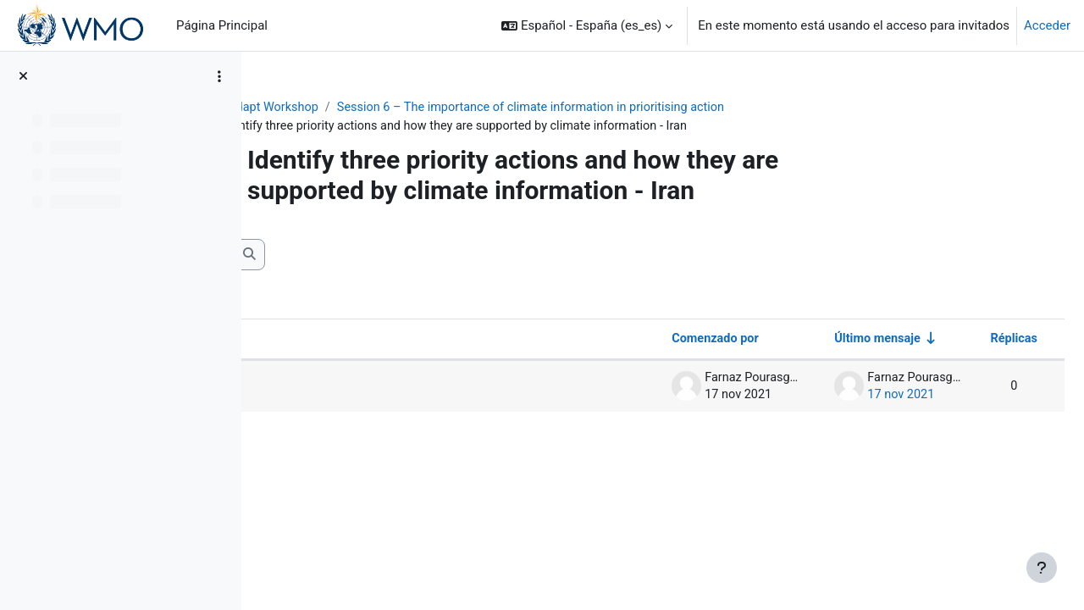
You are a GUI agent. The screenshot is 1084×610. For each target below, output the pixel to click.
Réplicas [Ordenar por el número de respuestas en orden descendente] (972, 340)
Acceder (1047, 25)
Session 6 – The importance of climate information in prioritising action (650, 107)
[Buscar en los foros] (394, 256)
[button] (586, 25)
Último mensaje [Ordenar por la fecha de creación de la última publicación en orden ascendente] (832, 340)
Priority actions (350, 388)
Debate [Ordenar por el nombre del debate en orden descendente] (315, 340)
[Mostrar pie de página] (1041, 567)
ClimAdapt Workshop (370, 107)
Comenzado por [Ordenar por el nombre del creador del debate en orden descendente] (666, 340)
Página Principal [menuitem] (222, 25)
